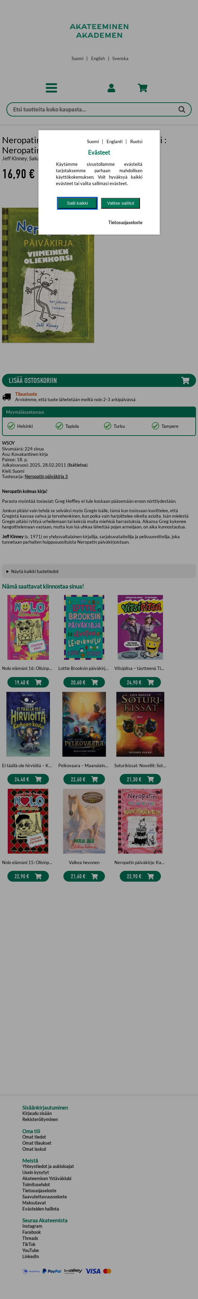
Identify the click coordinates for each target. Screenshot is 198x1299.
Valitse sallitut (120, 203)
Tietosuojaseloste (125, 222)
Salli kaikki (77, 203)
